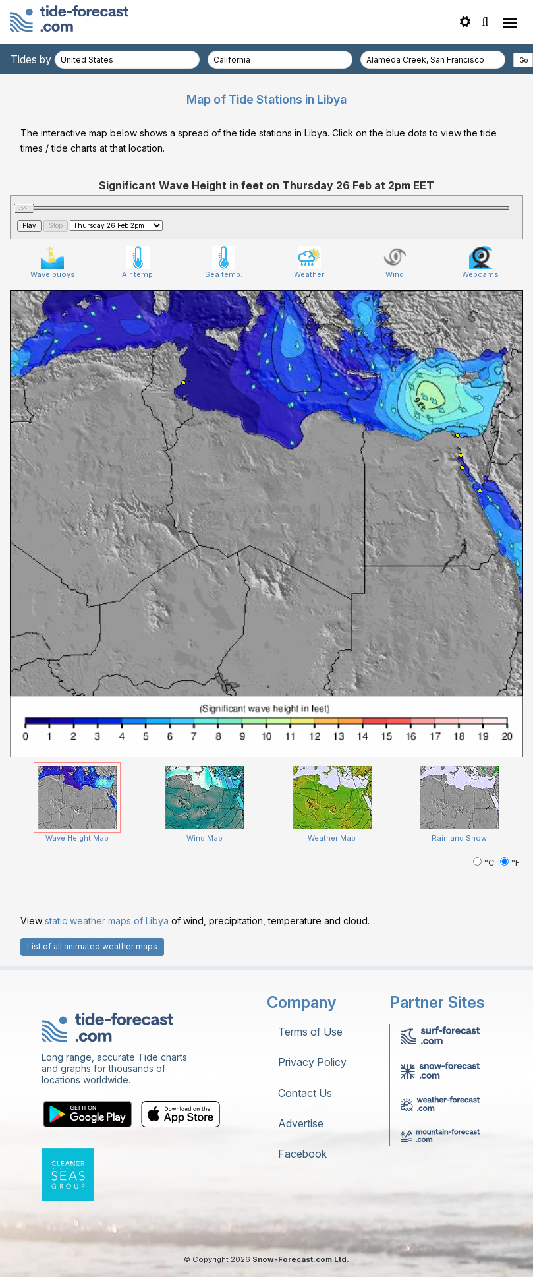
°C (485, 863)
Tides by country (51, 59)
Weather (309, 262)
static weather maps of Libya (107, 920)
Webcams (480, 262)
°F (510, 863)
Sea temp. (223, 262)
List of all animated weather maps (92, 946)
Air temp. (138, 262)
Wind (395, 262)
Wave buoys (52, 262)
